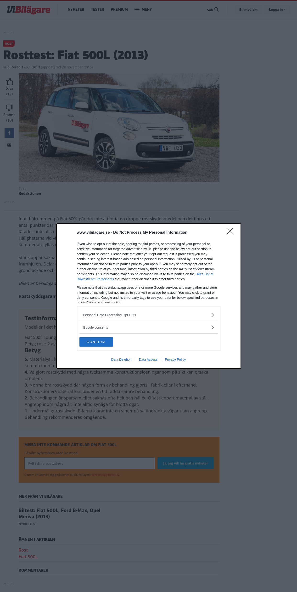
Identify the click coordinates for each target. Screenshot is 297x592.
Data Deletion (121, 360)
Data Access (148, 360)
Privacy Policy (175, 360)
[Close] (231, 232)
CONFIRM (102, 342)
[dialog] (148, 296)
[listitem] (148, 314)
